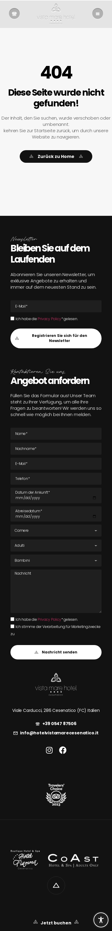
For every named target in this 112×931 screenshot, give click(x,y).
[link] (14, 14)
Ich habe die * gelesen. (47, 318)
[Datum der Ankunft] (56, 495)
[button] (56, 338)
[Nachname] (56, 449)
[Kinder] (56, 561)
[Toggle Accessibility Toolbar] (101, 920)
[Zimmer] (56, 531)
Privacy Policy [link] (49, 318)
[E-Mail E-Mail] (56, 306)
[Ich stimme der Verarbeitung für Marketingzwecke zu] (12, 626)
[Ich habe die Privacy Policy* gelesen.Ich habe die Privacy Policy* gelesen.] (12, 318)
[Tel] (56, 479)
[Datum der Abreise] (56, 514)
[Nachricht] (56, 591)
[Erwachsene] (56, 546)
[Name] (56, 434)
